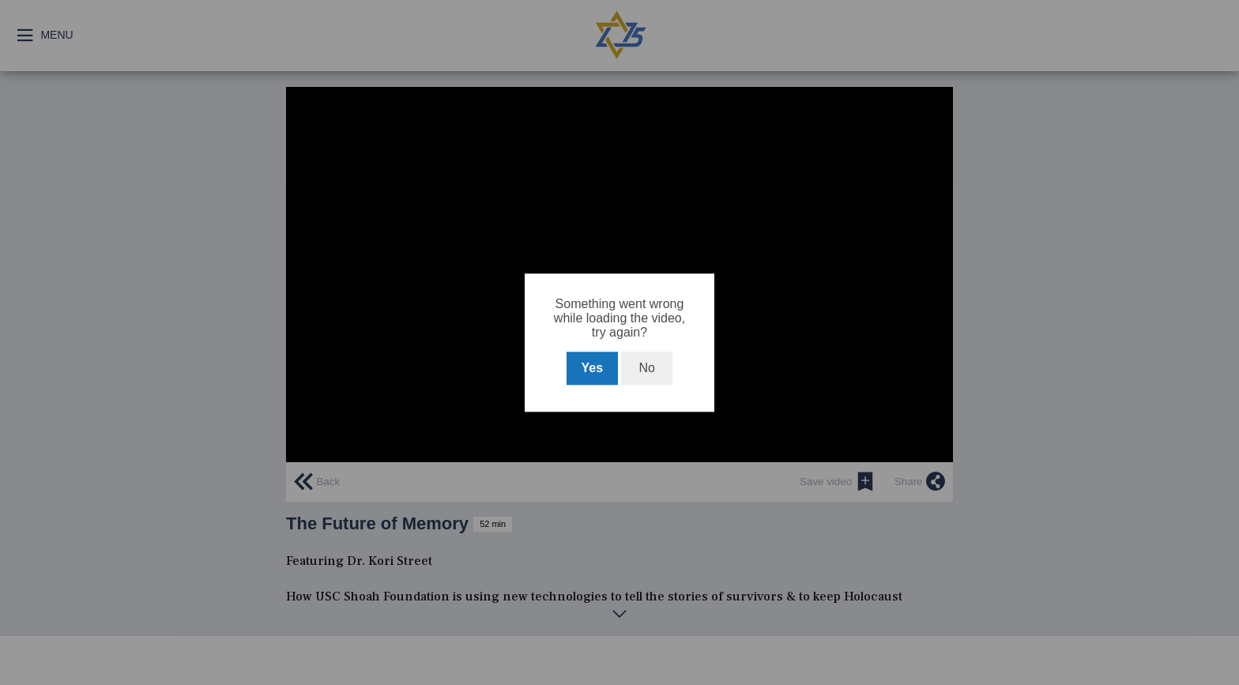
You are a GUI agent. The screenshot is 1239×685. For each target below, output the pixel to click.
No (646, 367)
